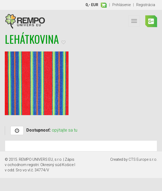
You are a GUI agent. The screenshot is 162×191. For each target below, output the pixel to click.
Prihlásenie (121, 5)
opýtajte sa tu (64, 130)
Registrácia (145, 5)
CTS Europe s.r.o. (143, 159)
